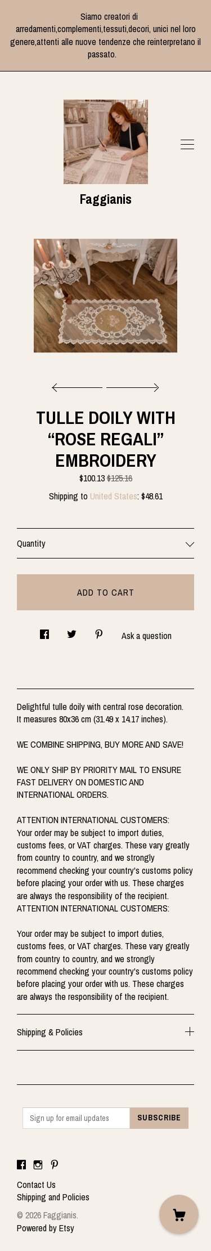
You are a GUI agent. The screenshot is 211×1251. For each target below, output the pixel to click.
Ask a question (147, 635)
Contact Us (36, 1184)
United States (113, 496)
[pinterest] (54, 1165)
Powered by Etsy (45, 1228)
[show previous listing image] (80, 384)
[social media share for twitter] (72, 631)
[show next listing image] (131, 384)
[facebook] (21, 1165)
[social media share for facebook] (44, 631)
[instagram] (38, 1165)
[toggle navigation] (187, 144)
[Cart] (179, 1214)
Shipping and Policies (53, 1197)
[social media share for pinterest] (99, 631)
